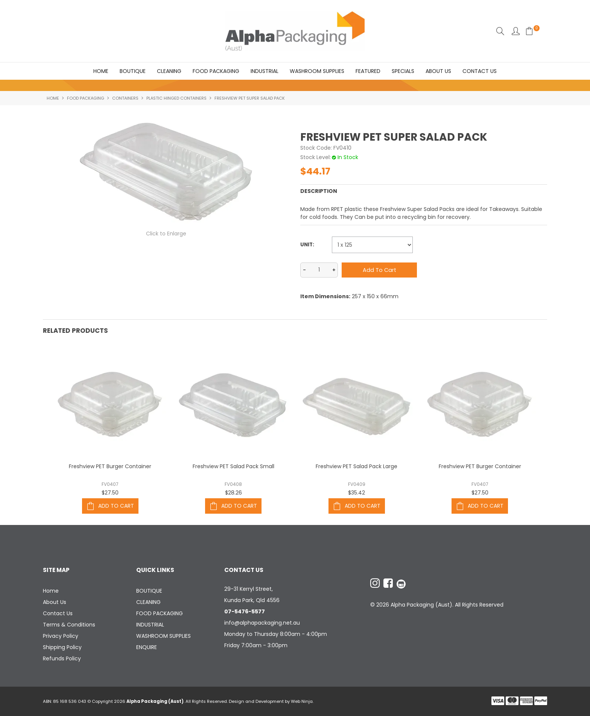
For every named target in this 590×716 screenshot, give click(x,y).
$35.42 (356, 492)
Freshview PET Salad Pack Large (356, 466)
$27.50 (110, 492)
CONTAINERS (125, 98)
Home (100, 71)
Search (500, 31)
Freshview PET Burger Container (110, 466)
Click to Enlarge (166, 234)
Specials (403, 71)
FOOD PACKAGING (216, 71)
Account (516, 31)
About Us (438, 71)
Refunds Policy (62, 658)
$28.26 (233, 492)
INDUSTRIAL (264, 71)
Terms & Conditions (69, 624)
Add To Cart (116, 506)
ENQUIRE (146, 647)
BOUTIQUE (133, 71)
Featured (368, 71)
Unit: (307, 245)
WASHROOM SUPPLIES (317, 71)
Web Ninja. (302, 701)
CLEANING (169, 71)
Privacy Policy (60, 636)
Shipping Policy (62, 647)
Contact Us (479, 71)
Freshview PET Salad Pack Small (233, 466)
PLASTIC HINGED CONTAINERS (176, 98)
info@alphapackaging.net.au (262, 622)
